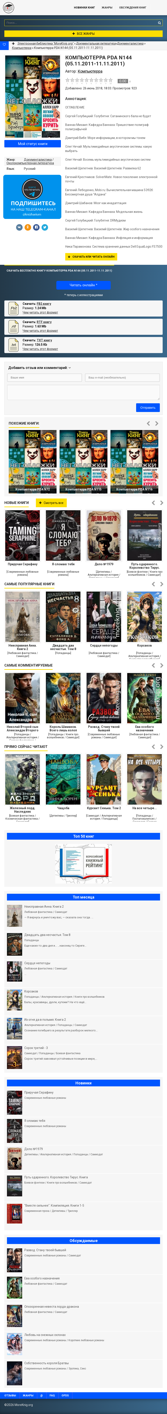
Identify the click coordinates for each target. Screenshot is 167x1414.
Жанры (107, 7)
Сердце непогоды (104, 645)
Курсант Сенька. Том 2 (104, 808)
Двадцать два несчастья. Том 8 (63, 647)
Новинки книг (84, 7)
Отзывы (10, 1395)
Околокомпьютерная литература (30, 163)
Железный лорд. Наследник (22, 809)
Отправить (147, 407)
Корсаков (144, 645)
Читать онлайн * (83, 285)
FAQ (52, 1395)
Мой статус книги (32, 144)
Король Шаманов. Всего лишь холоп (63, 728)
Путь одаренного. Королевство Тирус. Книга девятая (144, 565)
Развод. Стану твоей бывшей (104, 728)
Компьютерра (21, 48)
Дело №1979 (104, 564)
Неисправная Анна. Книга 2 (22, 647)
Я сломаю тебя (63, 564)
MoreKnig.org (32, 7)
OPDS (65, 1395)
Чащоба (63, 808)
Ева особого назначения (144, 728)
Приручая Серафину (22, 564)
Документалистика (38, 159)
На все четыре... (144, 808)
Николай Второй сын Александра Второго (22, 728)
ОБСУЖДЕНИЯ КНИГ (132, 7)
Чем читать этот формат (40, 312)
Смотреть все (51, 503)
